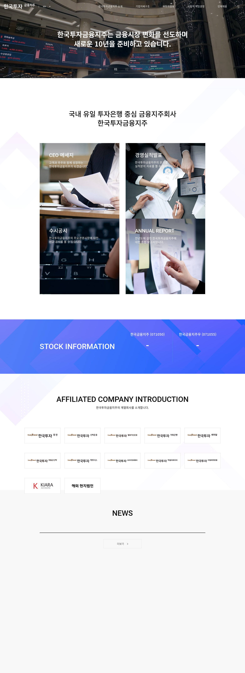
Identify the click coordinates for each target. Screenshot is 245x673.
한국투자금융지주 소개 (110, 6)
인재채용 (222, 6)
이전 (94, 69)
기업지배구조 (143, 6)
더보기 (122, 544)
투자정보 (168, 6)
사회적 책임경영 (196, 6)
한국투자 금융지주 (19, 6)
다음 (106, 69)
